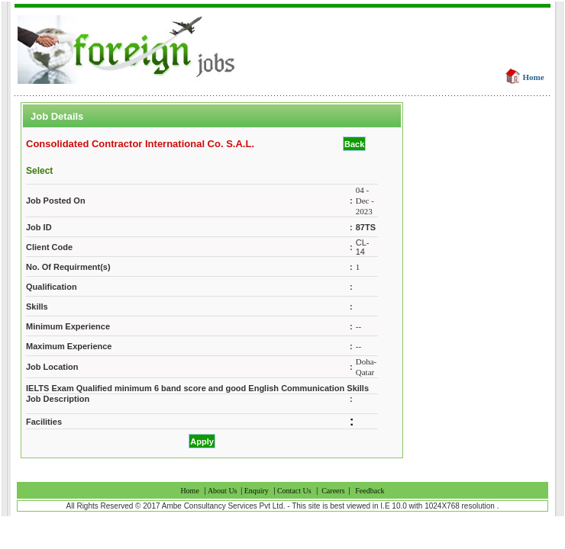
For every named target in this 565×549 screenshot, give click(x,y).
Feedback (369, 490)
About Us (223, 490)
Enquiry (256, 490)
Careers (333, 490)
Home (533, 77)
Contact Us (294, 490)
